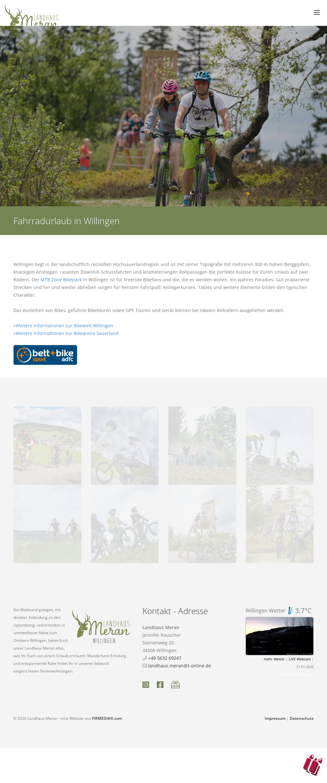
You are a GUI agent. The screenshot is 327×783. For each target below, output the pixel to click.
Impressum (275, 718)
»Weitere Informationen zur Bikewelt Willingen (63, 326)
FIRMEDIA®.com (107, 718)
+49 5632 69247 (164, 658)
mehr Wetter (274, 659)
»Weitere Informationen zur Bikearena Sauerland (65, 333)
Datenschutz (302, 718)
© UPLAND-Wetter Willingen (295, 675)
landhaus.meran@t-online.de (179, 666)
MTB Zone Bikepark (61, 280)
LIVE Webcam (300, 659)
